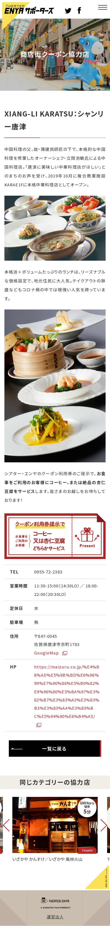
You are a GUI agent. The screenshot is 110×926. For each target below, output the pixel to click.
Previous (9, 825)
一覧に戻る (39, 748)
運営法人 (55, 917)
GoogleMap (50, 653)
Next (101, 825)
